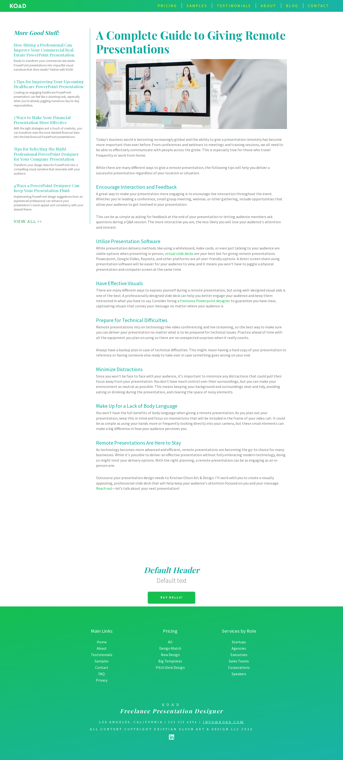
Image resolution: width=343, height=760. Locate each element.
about (268, 5)
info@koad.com (223, 722)
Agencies (239, 648)
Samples (197, 5)
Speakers (239, 673)
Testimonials (101, 654)
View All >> (28, 221)
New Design (170, 654)
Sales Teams (239, 661)
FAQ (101, 673)
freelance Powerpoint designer (205, 300)
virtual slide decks (179, 253)
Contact (101, 667)
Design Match (170, 648)
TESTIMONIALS (234, 5)
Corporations (239, 667)
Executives (238, 654)
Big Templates (170, 661)
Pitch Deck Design (170, 667)
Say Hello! (171, 597)
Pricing (167, 5)
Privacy (101, 680)
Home (102, 642)
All (170, 642)
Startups (239, 642)
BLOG (292, 5)
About (102, 648)
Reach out (104, 488)
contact (318, 5)
